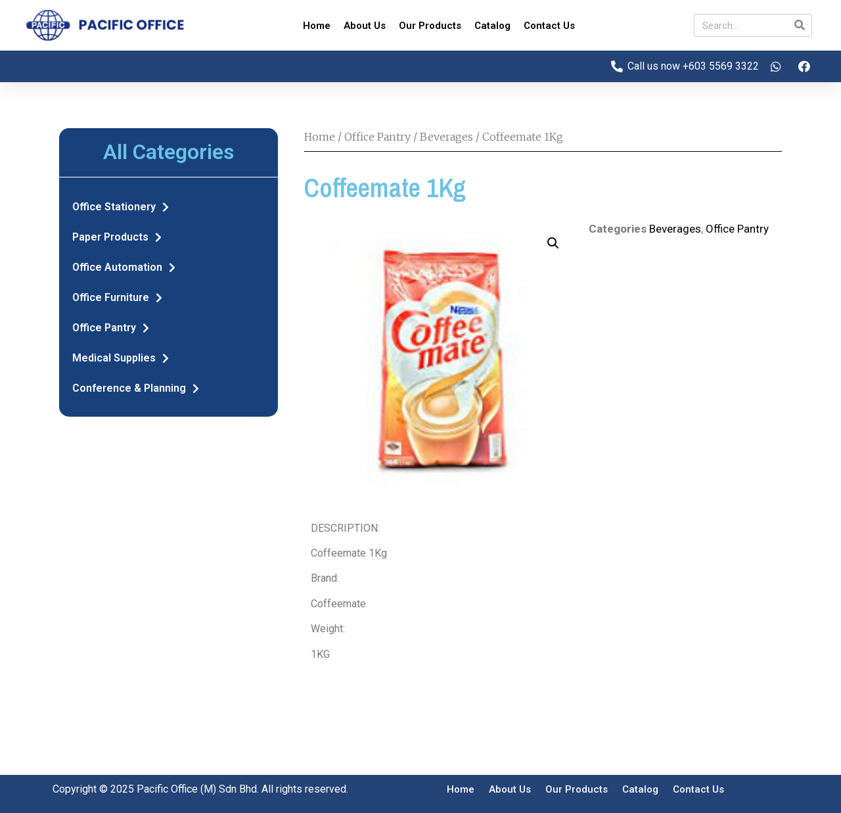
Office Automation (123, 267)
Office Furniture (117, 298)
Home (316, 26)
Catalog (492, 26)
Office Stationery (120, 207)
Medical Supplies (120, 358)
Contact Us (549, 26)
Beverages (446, 136)
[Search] (799, 25)
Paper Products (117, 237)
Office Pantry (110, 328)
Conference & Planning (135, 388)
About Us (365, 26)
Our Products (430, 26)
